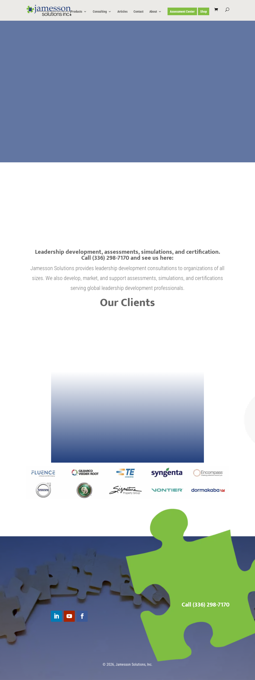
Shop (203, 11)
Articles (122, 11)
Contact (138, 11)
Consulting (100, 11)
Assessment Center (182, 11)
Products (76, 11)
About (153, 11)
